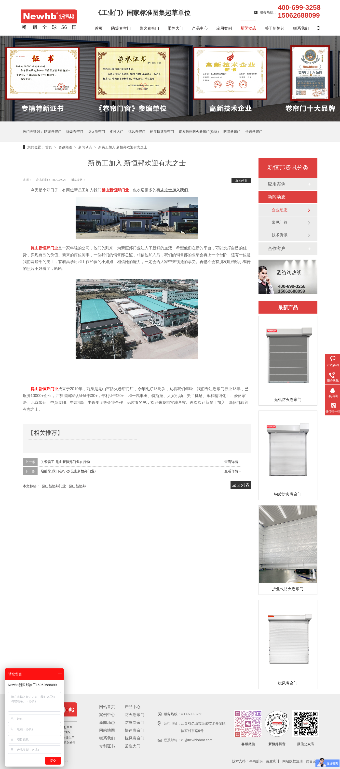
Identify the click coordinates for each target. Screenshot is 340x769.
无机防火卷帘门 (287, 400)
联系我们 (301, 28)
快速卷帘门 (253, 131)
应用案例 (224, 28)
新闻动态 (248, 28)
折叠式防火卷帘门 (287, 589)
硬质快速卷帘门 (162, 131)
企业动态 (279, 210)
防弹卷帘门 (232, 131)
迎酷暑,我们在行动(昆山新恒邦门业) (68, 471)
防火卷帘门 (149, 28)
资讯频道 (65, 147)
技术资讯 (279, 235)
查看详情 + (232, 462)
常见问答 (279, 222)
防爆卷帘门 (121, 28)
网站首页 (107, 707)
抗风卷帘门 (136, 131)
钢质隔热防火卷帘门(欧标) (199, 131)
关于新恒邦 (275, 28)
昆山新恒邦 (77, 486)
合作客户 (277, 248)
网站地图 (107, 730)
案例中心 (107, 715)
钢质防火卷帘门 (287, 494)
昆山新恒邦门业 (44, 389)
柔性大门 (175, 28)
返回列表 (241, 180)
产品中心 (200, 28)
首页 (99, 28)
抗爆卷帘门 (74, 131)
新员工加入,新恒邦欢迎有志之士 (122, 147)
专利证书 (107, 746)
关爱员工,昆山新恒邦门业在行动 (65, 462)
